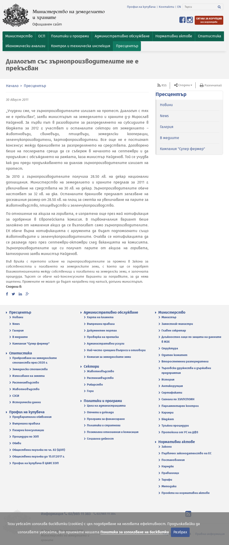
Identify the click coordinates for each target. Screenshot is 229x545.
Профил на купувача (141, 6)
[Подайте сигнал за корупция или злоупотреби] (209, 20)
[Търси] (199, 7)
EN (179, 6)
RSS (164, 85)
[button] (19, 36)
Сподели (184, 85)
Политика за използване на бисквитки (134, 532)
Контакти (166, 6)
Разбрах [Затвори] (180, 532)
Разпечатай (213, 85)
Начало (12, 86)
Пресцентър (35, 86)
